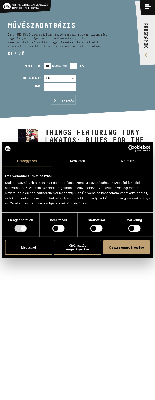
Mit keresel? (32, 77)
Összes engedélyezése (126, 247)
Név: (38, 86)
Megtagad (28, 247)
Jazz (81, 65)
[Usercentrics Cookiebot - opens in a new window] (131, 148)
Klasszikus (59, 65)
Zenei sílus (33, 65)
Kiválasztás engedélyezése (77, 247)
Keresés (68, 101)
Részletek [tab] (77, 160)
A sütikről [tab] (128, 160)
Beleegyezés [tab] (27, 160)
